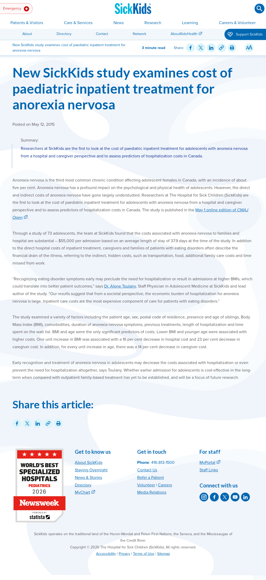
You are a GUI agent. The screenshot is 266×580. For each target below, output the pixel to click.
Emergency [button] (16, 8)
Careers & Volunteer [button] (237, 22)
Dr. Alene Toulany (120, 286)
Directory (64, 34)
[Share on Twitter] (200, 47)
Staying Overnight (91, 470)
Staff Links (209, 470)
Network (139, 34)
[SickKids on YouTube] (235, 497)
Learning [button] (190, 22)
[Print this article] (232, 47)
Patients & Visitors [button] (26, 22)
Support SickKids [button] (245, 34)
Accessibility (106, 553)
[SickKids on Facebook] (214, 497)
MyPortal (207, 462)
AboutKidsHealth (184, 34)
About (27, 34)
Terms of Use (143, 553)
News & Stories (88, 477)
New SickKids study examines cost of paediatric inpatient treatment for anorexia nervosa (122, 88)
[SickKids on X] (224, 497)
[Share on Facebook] (190, 47)
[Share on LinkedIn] (211, 47)
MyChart (82, 492)
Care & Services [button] (78, 22)
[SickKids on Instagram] (204, 497)
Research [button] (152, 22)
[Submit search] (259, 8)
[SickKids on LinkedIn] (245, 497)
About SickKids (88, 462)
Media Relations (151, 492)
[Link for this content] (221, 47)
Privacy (124, 553)
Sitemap (163, 553)
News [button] (119, 22)
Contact (102, 34)
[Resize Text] (249, 47)
